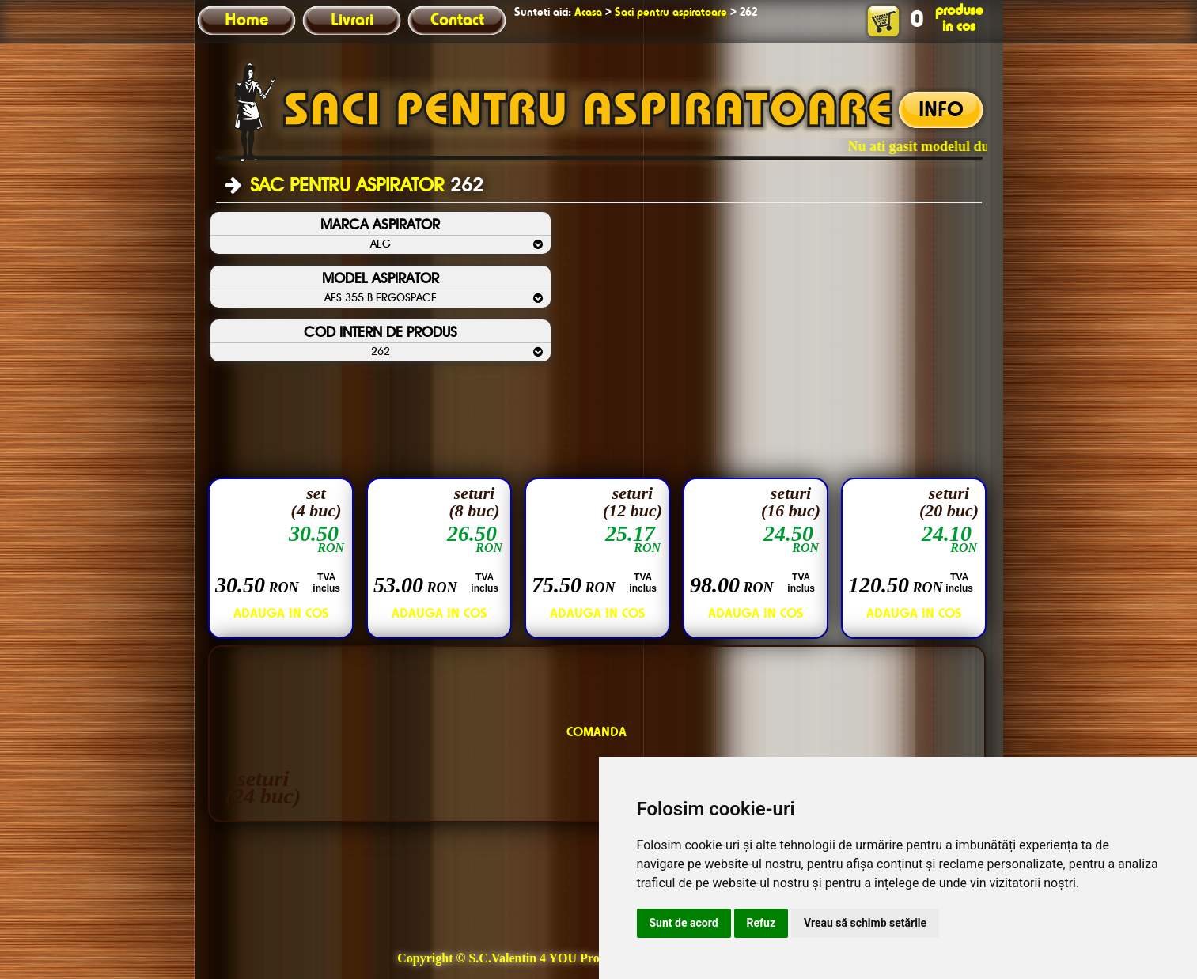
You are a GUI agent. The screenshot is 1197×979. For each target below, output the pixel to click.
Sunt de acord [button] (684, 923)
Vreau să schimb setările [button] (865, 923)
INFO (941, 111)
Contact (457, 20)
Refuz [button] (761, 923)
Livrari (352, 20)
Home (246, 20)
